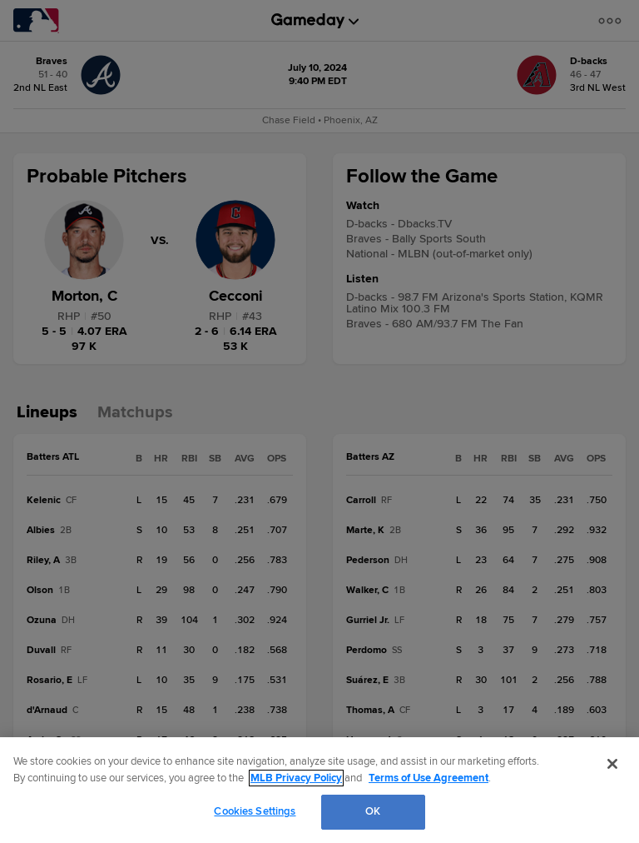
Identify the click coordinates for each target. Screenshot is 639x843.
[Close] (612, 764)
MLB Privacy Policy (296, 778)
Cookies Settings (254, 811)
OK (372, 811)
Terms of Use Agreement (428, 778)
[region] (319, 790)
